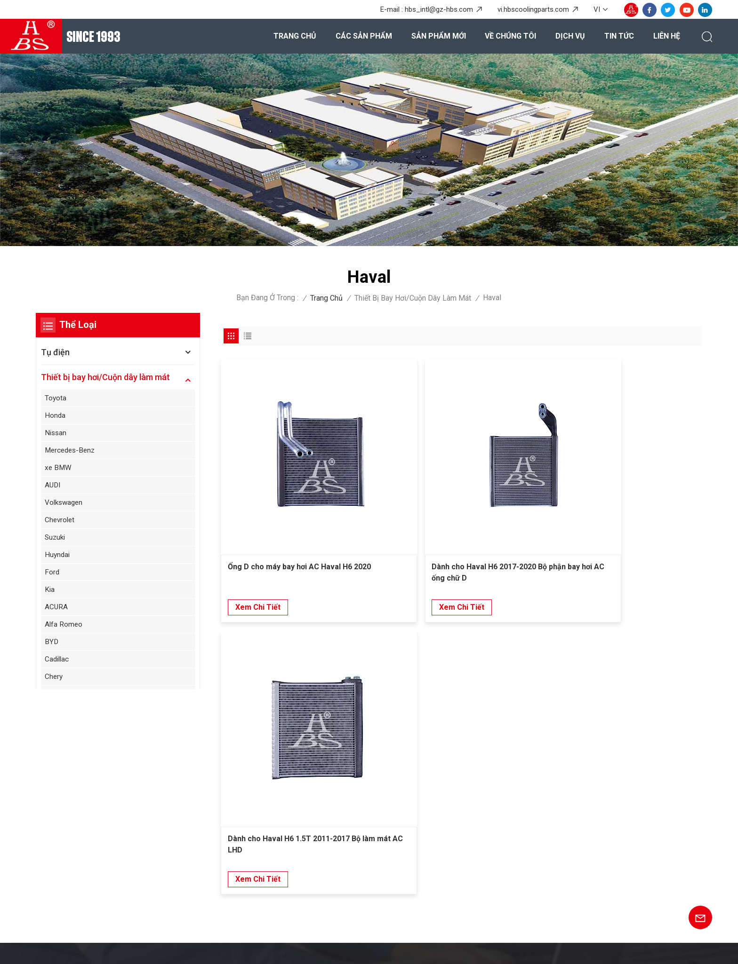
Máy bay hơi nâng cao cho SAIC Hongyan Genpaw (448, 882)
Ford (52, 575)
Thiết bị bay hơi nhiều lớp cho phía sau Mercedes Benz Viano (444, 797)
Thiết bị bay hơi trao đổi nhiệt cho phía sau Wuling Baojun (451, 824)
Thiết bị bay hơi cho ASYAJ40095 (435, 845)
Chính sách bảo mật (296, 947)
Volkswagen (65, 504)
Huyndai (58, 557)
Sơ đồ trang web (203, 947)
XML (247, 947)
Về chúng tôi (510, 36)
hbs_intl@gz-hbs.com (439, 9)
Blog (158, 947)
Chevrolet (61, 522)
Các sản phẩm (364, 36)
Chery (54, 681)
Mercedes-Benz (72, 451)
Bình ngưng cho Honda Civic (426, 776)
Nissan (56, 433)
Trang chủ (294, 36)
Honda (55, 415)
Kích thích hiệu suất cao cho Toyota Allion (449, 904)
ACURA (57, 610)
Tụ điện (55, 352)
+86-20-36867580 (111, 775)
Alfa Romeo (64, 628)
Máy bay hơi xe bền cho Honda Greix (440, 862)
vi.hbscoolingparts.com (533, 9)
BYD (52, 646)
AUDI (53, 486)
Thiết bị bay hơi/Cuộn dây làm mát (412, 298)
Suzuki (56, 539)
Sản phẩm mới (438, 36)
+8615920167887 (111, 809)
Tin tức (619, 36)
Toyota (56, 397)
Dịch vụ (570, 36)
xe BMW (59, 468)
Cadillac (58, 664)
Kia (50, 593)
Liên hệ (666, 36)
